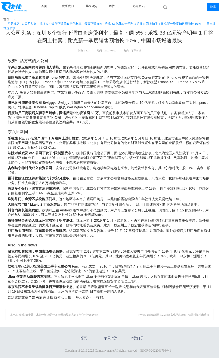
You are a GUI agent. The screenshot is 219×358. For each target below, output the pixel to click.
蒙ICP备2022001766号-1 (155, 350)
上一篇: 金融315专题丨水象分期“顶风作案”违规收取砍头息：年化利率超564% (54, 314)
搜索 (213, 7)
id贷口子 (115, 6)
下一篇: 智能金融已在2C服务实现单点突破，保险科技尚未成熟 (173, 314)
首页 (44, 6)
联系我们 (68, 6)
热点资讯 (139, 6)
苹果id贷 (91, 6)
